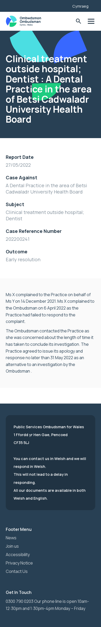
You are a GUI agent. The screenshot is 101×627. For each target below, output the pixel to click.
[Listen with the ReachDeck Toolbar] (60, 5)
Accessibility (18, 554)
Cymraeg (80, 6)
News (11, 538)
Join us (12, 546)
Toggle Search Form (78, 21)
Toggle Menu (91, 21)
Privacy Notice (19, 563)
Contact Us (17, 571)
